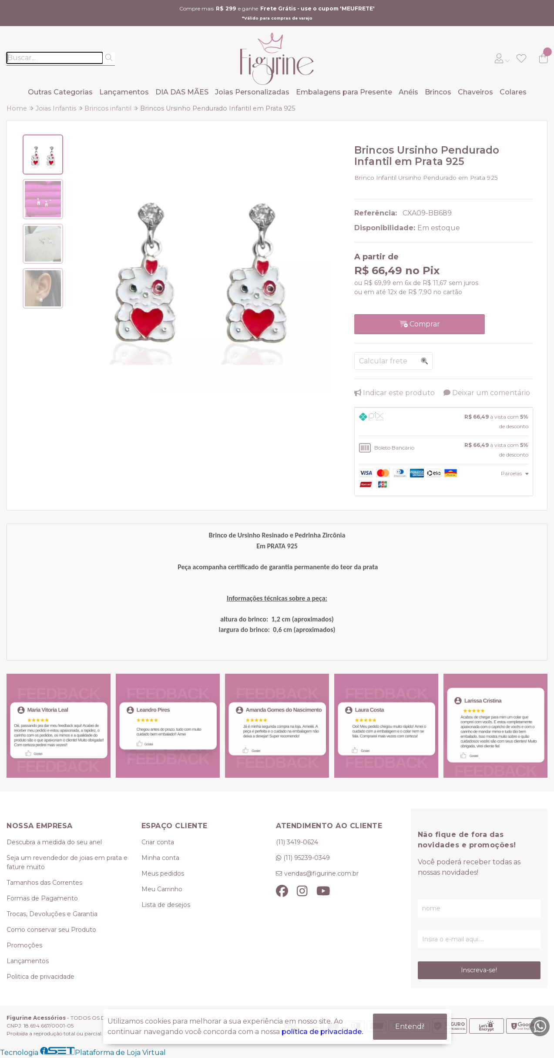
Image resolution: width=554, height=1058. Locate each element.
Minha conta (160, 858)
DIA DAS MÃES (181, 92)
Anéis (408, 92)
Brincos (438, 92)
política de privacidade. (322, 1032)
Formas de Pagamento (42, 898)
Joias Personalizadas (252, 92)
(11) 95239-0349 (306, 858)
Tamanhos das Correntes (44, 883)
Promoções (24, 945)
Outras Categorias (60, 92)
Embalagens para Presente (344, 92)
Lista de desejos (165, 905)
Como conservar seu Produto (51, 930)
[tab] (443, 422)
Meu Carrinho (161, 889)
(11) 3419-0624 (297, 842)
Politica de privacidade (40, 977)
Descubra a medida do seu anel (54, 842)
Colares (513, 92)
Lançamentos (124, 92)
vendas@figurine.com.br (321, 873)
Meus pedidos (162, 873)
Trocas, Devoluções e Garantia (52, 914)
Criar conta (157, 842)
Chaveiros (475, 92)
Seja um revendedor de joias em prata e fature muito (67, 862)
